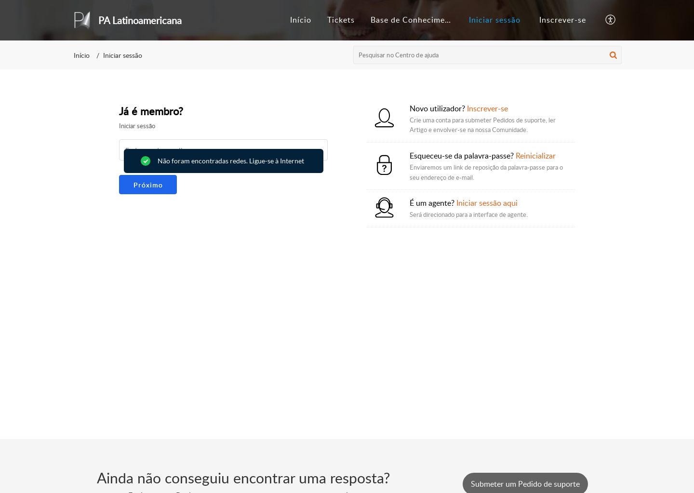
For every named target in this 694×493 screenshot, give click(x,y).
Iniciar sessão (494, 19)
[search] (487, 55)
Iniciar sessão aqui (487, 203)
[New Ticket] (525, 484)
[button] (611, 20)
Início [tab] (300, 19)
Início (82, 55)
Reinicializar (536, 155)
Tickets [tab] (341, 19)
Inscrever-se (562, 19)
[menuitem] (494, 20)
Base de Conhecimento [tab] (414, 19)
